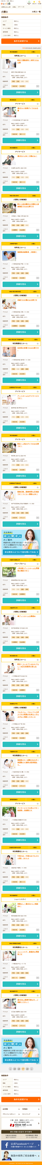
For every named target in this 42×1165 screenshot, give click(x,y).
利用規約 (25, 1109)
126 (19, 1069)
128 (27, 1069)
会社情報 (5, 1109)
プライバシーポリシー (9, 1114)
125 (15, 1069)
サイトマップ (26, 1114)
